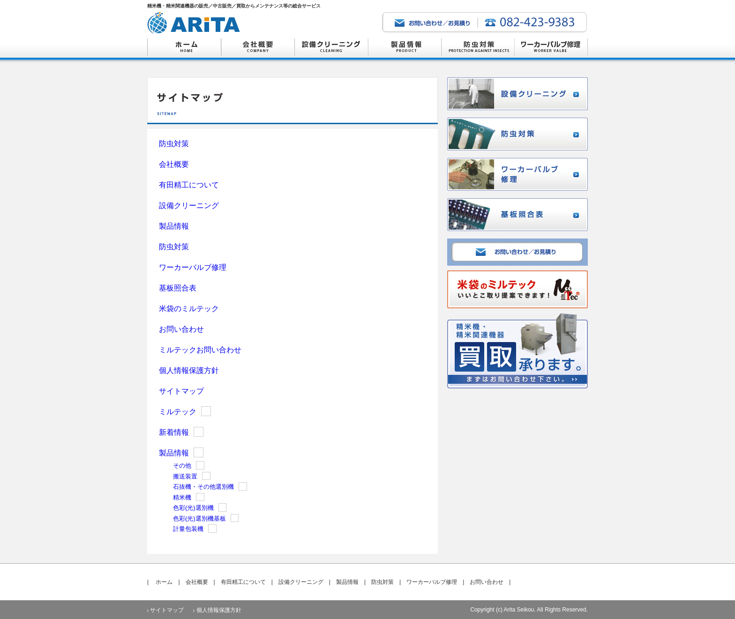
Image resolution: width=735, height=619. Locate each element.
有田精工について (189, 185)
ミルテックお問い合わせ (200, 350)
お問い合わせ (181, 329)
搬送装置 (185, 476)
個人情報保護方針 (189, 370)
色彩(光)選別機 (193, 507)
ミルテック (177, 412)
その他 (182, 465)
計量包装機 (188, 528)
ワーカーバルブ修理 (192, 267)
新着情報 (174, 432)
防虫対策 (174, 144)
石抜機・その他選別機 (203, 486)
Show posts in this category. (206, 411)
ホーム (164, 582)
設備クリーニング (189, 205)
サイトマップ (181, 391)
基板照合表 (177, 288)
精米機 (182, 497)
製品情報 (174, 226)
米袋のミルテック (189, 309)
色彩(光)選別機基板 (199, 518)
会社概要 (174, 164)
